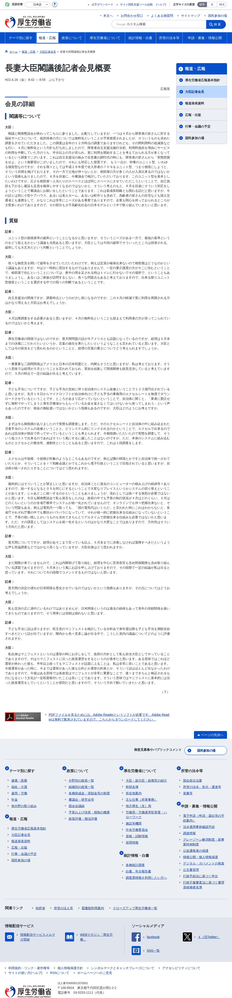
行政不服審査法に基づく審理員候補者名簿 (203, 874)
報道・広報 (195, 69)
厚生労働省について (142, 767)
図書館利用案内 (93, 897)
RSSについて (59, 962)
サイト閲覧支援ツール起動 (136, 4)
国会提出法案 (192, 774)
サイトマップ (190, 15)
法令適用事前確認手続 (199, 816)
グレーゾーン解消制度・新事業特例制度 (203, 831)
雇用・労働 (19, 787)
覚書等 (188, 787)
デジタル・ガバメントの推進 (203, 853)
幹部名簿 (132, 781)
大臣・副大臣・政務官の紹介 (146, 774)
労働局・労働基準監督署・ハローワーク (146, 808)
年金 (14, 793)
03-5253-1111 (83, 982)
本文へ (108, 15)
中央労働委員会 (137, 823)
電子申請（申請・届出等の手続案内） (203, 807)
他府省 (40, 897)
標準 (202, 4)
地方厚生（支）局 (138, 800)
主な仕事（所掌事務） (141, 793)
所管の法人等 (63, 897)
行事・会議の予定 (197, 126)
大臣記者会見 (194, 92)
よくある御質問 (162, 15)
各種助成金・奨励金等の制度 (89, 787)
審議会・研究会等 (81, 793)
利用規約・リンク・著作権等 (29, 957)
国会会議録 (77, 800)
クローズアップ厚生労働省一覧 (135, 897)
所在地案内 (134, 787)
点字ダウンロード (102, 4)
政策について (79, 767)
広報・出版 (193, 115)
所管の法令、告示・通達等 (202, 781)
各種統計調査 (135, 854)
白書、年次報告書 (138, 861)
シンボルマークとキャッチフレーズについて (122, 957)
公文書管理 (191, 859)
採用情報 (132, 836)
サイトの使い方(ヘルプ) (25, 962)
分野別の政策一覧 (81, 774)
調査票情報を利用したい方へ (146, 867)
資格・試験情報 (137, 830)
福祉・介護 (19, 781)
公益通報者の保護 (195, 840)
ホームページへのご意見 (94, 962)
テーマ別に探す (24, 767)
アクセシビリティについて (181, 957)
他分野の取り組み (24, 800)
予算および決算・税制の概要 (89, 806)
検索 (219, 24)
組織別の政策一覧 (81, 781)
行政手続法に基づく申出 (200, 865)
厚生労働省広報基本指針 (202, 80)
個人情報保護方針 (70, 957)
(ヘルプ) (161, 4)
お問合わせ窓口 (132, 15)
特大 (222, 4)
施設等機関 (134, 817)
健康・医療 (19, 774)
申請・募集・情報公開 (201, 798)
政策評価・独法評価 (83, 812)
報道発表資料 (194, 103)
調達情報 (189, 823)
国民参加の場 (217, 15)
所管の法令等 (194, 767)
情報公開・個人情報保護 (200, 846)
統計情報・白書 (138, 847)
